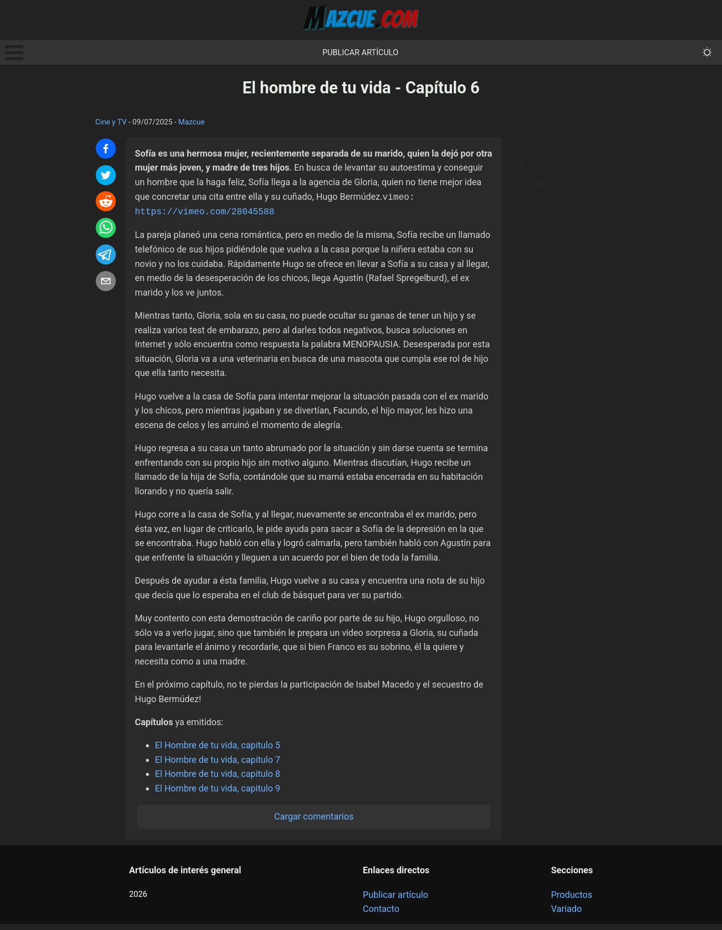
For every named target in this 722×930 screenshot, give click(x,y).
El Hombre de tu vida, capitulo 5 (218, 750)
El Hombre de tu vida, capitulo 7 (218, 765)
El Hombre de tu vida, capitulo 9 (218, 793)
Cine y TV (111, 121)
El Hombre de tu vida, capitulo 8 (218, 779)
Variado (566, 914)
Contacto (381, 914)
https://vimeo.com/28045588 (205, 212)
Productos (571, 900)
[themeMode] (707, 52)
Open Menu (14, 52)
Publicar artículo (360, 52)
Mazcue (191, 121)
